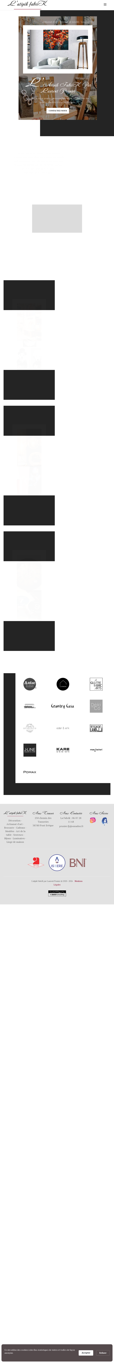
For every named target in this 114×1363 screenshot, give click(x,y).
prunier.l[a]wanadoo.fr (71, 826)
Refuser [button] (102, 1352)
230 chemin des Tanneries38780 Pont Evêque (43, 821)
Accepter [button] (86, 1352)
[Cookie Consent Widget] (57, 1353)
